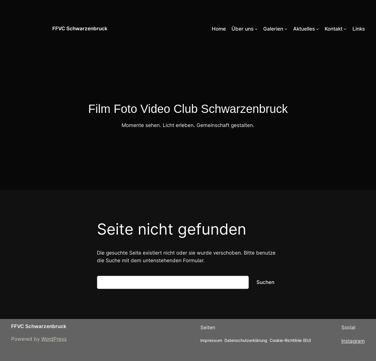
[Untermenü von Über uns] (256, 28)
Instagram (353, 341)
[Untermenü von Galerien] (285, 28)
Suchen (265, 282)
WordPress (54, 339)
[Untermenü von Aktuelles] (317, 28)
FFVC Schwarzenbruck (80, 28)
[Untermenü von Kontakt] (345, 28)
